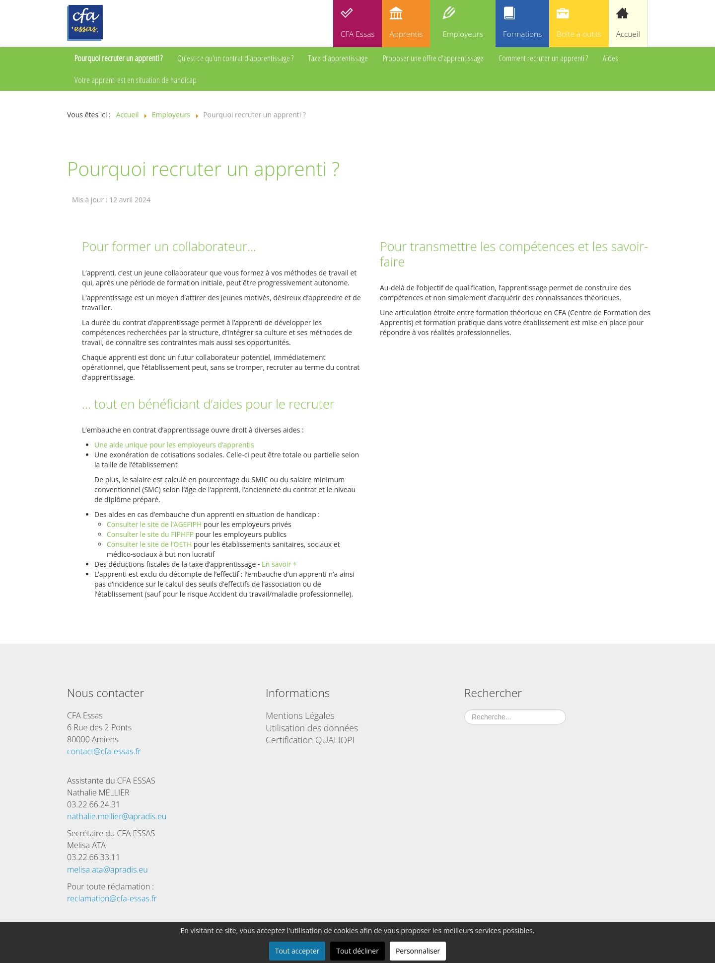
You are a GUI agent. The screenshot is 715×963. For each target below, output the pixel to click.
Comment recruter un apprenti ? (543, 58)
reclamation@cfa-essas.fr (112, 898)
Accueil (628, 34)
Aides (610, 58)
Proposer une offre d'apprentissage (433, 58)
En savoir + (279, 564)
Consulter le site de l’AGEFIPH (154, 524)
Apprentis (406, 34)
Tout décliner (357, 951)
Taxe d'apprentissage (338, 58)
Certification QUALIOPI (310, 740)
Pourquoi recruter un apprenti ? (118, 58)
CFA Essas (358, 34)
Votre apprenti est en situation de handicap (135, 80)
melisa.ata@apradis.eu (107, 869)
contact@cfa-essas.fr (104, 751)
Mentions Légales (300, 715)
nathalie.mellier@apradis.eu (117, 816)
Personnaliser (418, 951)
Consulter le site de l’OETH (149, 544)
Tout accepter (297, 951)
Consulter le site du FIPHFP (150, 534)
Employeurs (462, 34)
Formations (522, 34)
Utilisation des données (312, 728)
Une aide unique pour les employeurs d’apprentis (174, 444)
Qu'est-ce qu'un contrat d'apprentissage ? (235, 58)
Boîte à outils (579, 34)
